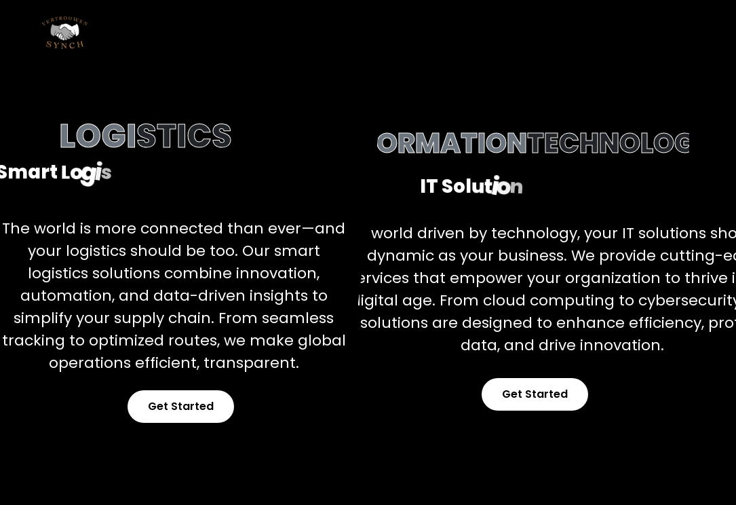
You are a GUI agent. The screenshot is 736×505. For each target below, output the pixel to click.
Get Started (181, 406)
